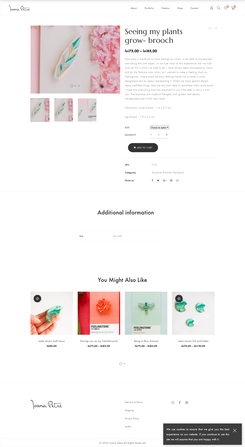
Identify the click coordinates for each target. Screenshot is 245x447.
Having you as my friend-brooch (99, 341)
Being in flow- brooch (146, 341)
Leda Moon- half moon (52, 341)
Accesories (157, 172)
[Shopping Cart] (233, 7)
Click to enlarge (115, 31)
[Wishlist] (225, 7)
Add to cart (145, 147)
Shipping (129, 410)
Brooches (167, 172)
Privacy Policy (132, 418)
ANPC (128, 426)
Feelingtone (178, 172)
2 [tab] (124, 363)
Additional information (125, 212)
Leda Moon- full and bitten (193, 341)
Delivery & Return (134, 402)
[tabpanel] (51, 319)
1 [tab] (120, 363)
